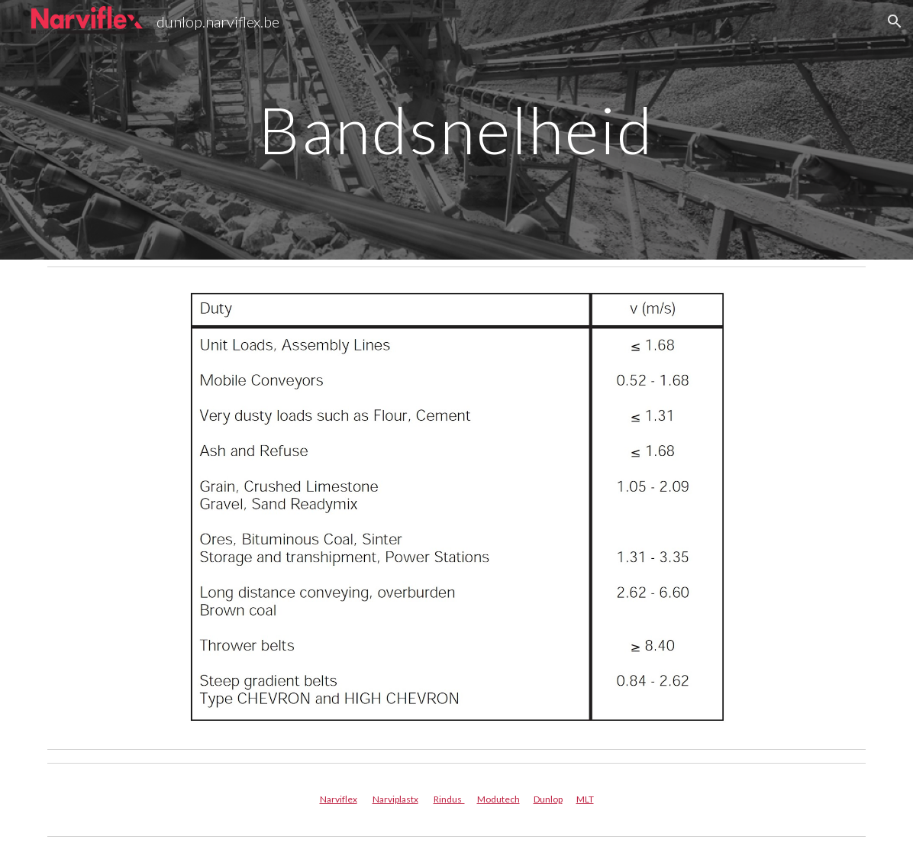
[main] (456, 129)
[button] (894, 21)
